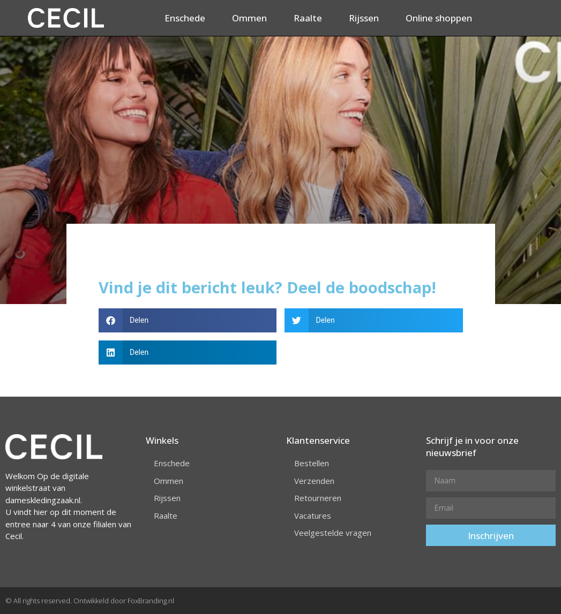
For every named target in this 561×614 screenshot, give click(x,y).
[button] (188, 320)
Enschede (184, 18)
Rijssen (364, 18)
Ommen (249, 18)
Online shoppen (439, 18)
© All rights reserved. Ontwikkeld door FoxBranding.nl (89, 600)
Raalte (308, 18)
